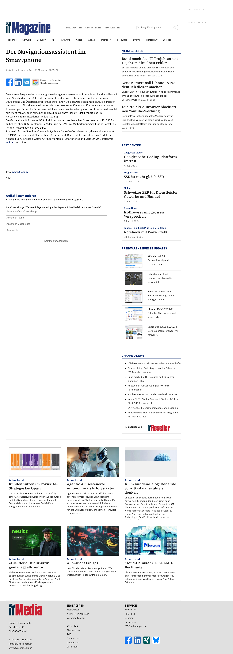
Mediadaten (73, 609)
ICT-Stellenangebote (136, 626)
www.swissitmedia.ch (20, 647)
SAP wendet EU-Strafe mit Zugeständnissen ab (153, 407)
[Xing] (147, 642)
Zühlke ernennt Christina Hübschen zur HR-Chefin (154, 363)
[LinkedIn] (138, 642)
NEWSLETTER (112, 27)
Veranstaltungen (76, 617)
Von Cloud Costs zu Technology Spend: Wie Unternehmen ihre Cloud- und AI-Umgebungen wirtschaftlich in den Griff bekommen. (93, 566)
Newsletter (131, 609)
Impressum (73, 642)
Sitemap (129, 617)
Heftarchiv (130, 622)
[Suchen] (174, 27)
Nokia (9, 142)
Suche (140, 33)
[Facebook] (129, 642)
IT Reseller (72, 646)
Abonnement (74, 630)
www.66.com (20, 172)
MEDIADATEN (74, 27)
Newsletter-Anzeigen (78, 613)
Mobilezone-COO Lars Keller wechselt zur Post (152, 394)
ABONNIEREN (93, 27)
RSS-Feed (130, 613)
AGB (69, 634)
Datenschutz (73, 638)
